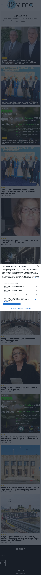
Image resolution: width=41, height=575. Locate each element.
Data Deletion (13, 308)
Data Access (20, 308)
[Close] (38, 266)
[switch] (36, 286)
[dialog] (20, 287)
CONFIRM (11, 304)
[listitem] (20, 283)
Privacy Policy (27, 308)
